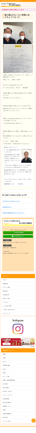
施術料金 (5, 283)
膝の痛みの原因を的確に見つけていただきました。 (14, 212)
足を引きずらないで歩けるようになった (11, 201)
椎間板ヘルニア (7, 406)
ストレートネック (8, 395)
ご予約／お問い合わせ (9, 309)
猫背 (4, 372)
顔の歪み (5, 417)
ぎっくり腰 (6, 376)
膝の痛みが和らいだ (7, 207)
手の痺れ (5, 384)
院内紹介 (5, 291)
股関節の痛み (6, 365)
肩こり (5, 361)
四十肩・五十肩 (7, 391)
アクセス (5, 302)
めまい (5, 369)
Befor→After (6, 298)
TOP (4, 280)
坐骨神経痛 (6, 398)
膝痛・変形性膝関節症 (9, 380)
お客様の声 (6, 294)
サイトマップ (6, 313)
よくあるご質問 (7, 306)
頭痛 (4, 410)
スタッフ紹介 (6, 287)
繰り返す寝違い (7, 402)
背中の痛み (6, 387)
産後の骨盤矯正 (7, 413)
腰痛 (4, 354)
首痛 (4, 357)
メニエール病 (6, 421)
